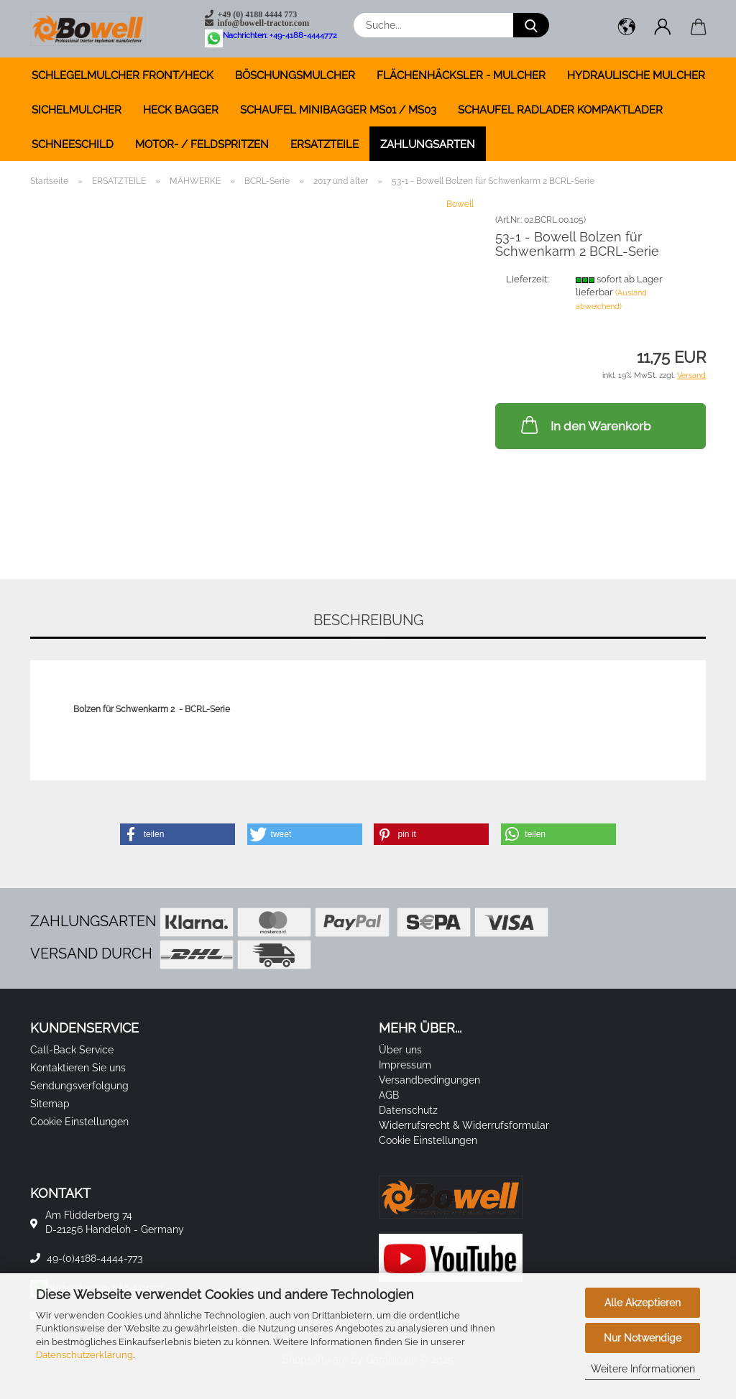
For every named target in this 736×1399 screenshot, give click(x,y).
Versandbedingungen (429, 1080)
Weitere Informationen (643, 1369)
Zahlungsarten (427, 144)
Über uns (400, 1050)
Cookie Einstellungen (79, 1121)
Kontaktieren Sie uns (78, 1068)
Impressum (405, 1065)
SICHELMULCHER (76, 109)
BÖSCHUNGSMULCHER (295, 75)
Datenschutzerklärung (84, 1354)
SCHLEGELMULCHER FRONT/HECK (122, 75)
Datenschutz (408, 1110)
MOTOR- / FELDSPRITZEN (202, 144)
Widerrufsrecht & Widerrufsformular (464, 1125)
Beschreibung (368, 620)
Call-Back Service (72, 1050)
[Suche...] (531, 25)
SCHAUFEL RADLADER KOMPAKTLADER (560, 109)
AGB (389, 1095)
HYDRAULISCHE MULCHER (636, 75)
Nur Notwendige (642, 1338)
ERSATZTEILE (324, 144)
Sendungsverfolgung (79, 1085)
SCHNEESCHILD (73, 144)
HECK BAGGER (180, 109)
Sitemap (50, 1103)
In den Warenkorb (584, 424)
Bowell (460, 204)
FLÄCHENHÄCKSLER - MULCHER (461, 75)
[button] (627, 28)
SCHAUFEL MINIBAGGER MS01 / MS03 (338, 109)
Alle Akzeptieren (642, 1302)
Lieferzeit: (527, 279)
